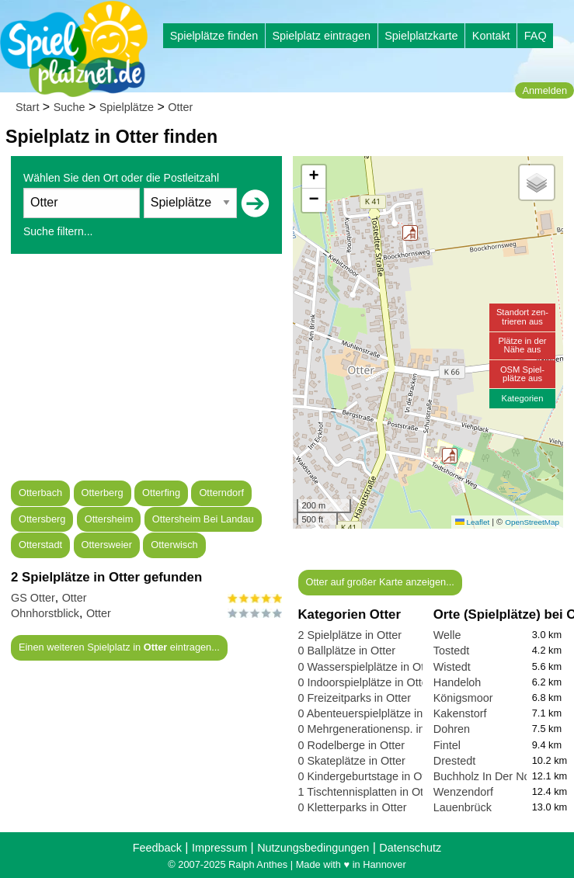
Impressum (219, 848)
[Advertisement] (146, 372)
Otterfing (161, 492)
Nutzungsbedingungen (313, 848)
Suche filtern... (58, 231)
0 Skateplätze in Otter (351, 761)
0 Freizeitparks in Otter (355, 698)
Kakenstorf (460, 713)
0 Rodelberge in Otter (351, 745)
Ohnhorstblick (45, 613)
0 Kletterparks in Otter (352, 807)
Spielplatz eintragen (321, 35)
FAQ (535, 35)
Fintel (447, 745)
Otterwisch (174, 544)
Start (27, 107)
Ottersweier (107, 544)
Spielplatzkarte (420, 35)
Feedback (157, 848)
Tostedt (451, 650)
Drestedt (454, 761)
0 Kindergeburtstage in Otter (368, 776)
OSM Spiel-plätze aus (522, 374)
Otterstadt (40, 544)
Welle (447, 635)
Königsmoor (463, 698)
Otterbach (40, 492)
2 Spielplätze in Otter (350, 635)
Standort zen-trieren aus (522, 316)
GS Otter (33, 598)
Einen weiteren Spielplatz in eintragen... (119, 647)
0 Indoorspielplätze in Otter (365, 682)
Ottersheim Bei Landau (203, 519)
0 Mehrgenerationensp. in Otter (375, 729)
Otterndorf (221, 492)
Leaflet (472, 522)
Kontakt (491, 35)
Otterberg (102, 492)
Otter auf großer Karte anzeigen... (379, 582)
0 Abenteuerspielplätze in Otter (374, 713)
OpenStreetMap (532, 522)
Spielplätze (126, 107)
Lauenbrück (462, 807)
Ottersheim (109, 519)
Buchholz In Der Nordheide (500, 776)
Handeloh (457, 682)
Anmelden (544, 90)
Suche (69, 107)
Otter (180, 107)
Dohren (451, 729)
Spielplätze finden (214, 35)
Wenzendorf (463, 792)
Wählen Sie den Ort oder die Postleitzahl (121, 178)
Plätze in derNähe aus (522, 345)
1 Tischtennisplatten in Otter (367, 792)
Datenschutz (410, 848)
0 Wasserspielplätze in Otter (367, 667)
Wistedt (452, 667)
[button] (449, 455)
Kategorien (522, 398)
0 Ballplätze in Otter (347, 650)
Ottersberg (42, 519)
